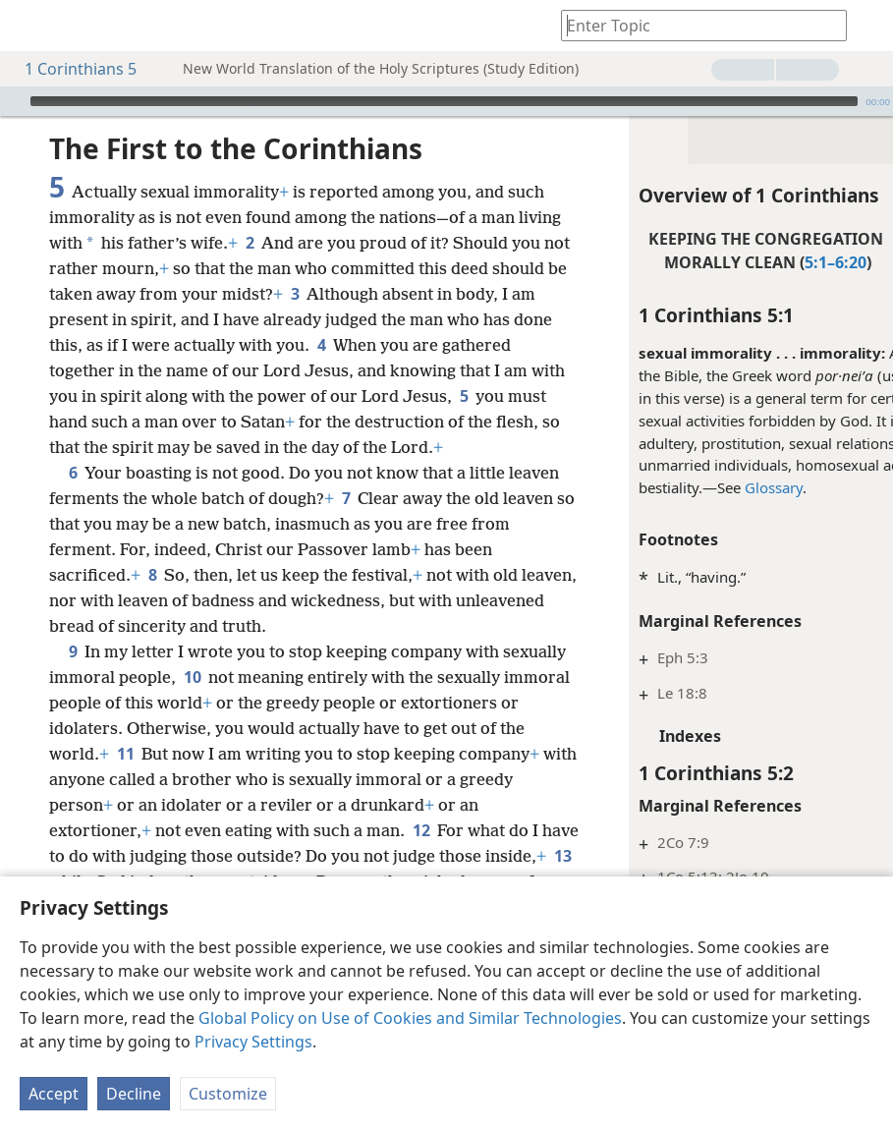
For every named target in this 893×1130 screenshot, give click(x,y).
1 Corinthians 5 (71, 69)
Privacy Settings (253, 1041)
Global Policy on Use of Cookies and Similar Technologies (410, 1018)
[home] (29, 25)
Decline (133, 1093)
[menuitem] (29, 25)
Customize (228, 1093)
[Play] (13, 101)
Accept (53, 1093)
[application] (446, 101)
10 (259, 753)
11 (355, 830)
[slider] (444, 101)
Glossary (694, 487)
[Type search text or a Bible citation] (694, 25)
